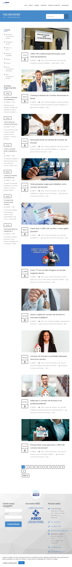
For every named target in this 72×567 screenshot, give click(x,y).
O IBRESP (36, 5)
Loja (25, 5)
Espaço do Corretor (54, 5)
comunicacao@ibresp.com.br (60, 531)
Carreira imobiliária (50, 102)
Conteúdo (43, 5)
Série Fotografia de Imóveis (10, 76)
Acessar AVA (65, 5)
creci (59, 60)
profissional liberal (57, 410)
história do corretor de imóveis (48, 105)
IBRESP (8, 102)
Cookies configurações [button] (10, 563)
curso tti (40, 279)
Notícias (8, 63)
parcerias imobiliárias (43, 63)
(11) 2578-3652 (55, 522)
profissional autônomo (44, 410)
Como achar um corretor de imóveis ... (11, 124)
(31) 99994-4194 (56, 547)
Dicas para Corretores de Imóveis (10, 36)
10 (62, 467)
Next (25, 475)
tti (38, 107)
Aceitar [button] (21, 563)
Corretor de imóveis (51, 60)
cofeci (47, 277)
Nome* (7, 507)
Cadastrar (13, 524)
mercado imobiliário (56, 149)
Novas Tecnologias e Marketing (10, 69)
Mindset (8, 59)
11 (23, 471)
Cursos (30, 5)
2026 (42, 60)
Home (4, 17)
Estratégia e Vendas (9, 43)
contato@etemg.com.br (58, 552)
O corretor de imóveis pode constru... (8, 204)
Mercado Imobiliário (9, 54)
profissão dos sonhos (49, 365)
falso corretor (47, 279)
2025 (42, 451)
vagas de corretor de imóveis (48, 193)
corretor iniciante (41, 149)
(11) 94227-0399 (56, 526)
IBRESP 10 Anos (9, 49)
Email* (7, 514)
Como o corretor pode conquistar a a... (10, 153)
